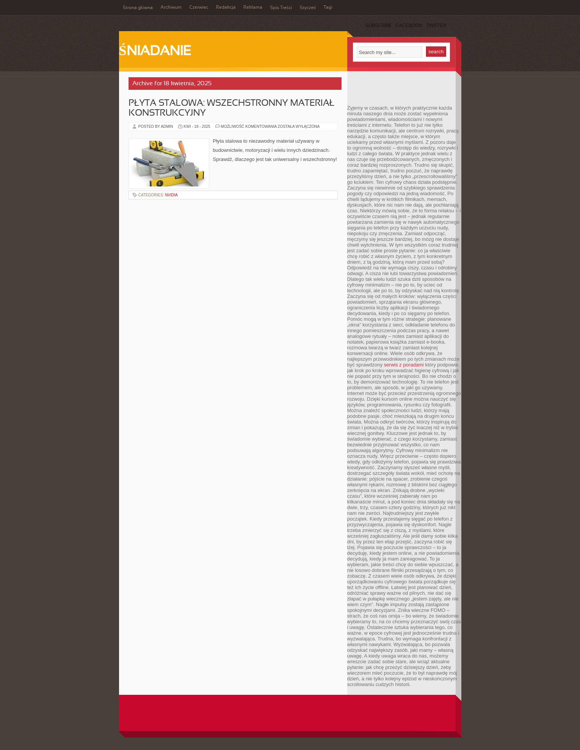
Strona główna (138, 8)
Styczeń (308, 8)
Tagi (328, 7)
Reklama (252, 7)
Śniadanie (155, 51)
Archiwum (171, 7)
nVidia (171, 195)
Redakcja (226, 7)
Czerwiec (198, 7)
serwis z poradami (404, 365)
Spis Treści (281, 8)
